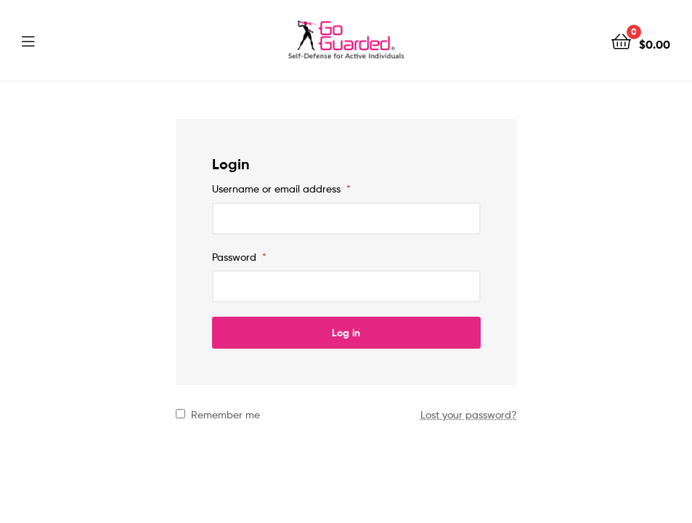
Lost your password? (468, 414)
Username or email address (281, 188)
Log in (346, 332)
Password (239, 257)
